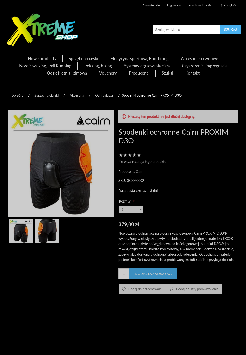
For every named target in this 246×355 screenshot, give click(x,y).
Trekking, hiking (98, 65)
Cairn (139, 172)
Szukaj (167, 73)
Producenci (139, 73)
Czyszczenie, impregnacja (204, 65)
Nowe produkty (42, 58)
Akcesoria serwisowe (199, 58)
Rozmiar (125, 201)
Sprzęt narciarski (83, 58)
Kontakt (192, 73)
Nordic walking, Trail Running (45, 65)
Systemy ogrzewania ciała (147, 65)
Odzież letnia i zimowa (67, 73)
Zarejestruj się (151, 5)
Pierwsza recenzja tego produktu (142, 161)
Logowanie (174, 5)
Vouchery (108, 73)
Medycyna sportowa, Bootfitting (139, 58)
